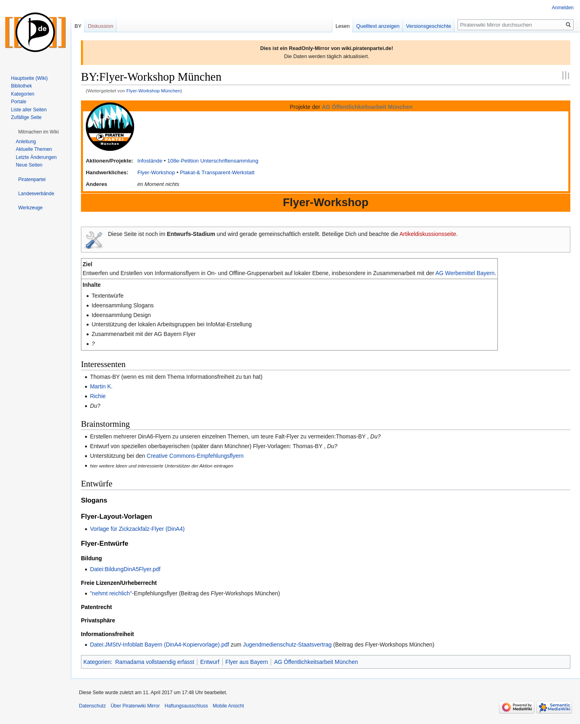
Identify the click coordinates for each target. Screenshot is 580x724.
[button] (38, 132)
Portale (18, 101)
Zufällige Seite (26, 117)
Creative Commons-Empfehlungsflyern (195, 456)
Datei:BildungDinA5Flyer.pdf (125, 569)
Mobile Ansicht (228, 706)
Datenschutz (92, 706)
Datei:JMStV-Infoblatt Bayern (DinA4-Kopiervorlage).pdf (159, 644)
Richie (98, 396)
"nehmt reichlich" (111, 593)
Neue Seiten (29, 165)
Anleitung (26, 141)
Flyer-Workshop (156, 172)
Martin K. (101, 386)
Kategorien (97, 662)
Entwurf (209, 662)
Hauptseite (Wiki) (29, 78)
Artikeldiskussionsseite (428, 234)
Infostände (149, 161)
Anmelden (563, 7)
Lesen (343, 26)
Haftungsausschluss (186, 706)
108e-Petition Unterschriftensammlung (212, 161)
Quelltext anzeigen (378, 26)
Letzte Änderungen (36, 157)
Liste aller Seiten (29, 110)
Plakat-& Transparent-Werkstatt (217, 172)
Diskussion (100, 26)
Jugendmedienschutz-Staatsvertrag (287, 644)
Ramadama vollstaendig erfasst (154, 662)
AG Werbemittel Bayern (465, 273)
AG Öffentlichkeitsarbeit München (316, 662)
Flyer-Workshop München (153, 90)
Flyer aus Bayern (247, 662)
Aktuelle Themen (34, 149)
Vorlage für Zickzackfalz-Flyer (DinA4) (137, 529)
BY (78, 26)
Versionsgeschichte (428, 26)
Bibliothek (21, 86)
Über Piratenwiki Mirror (135, 706)
